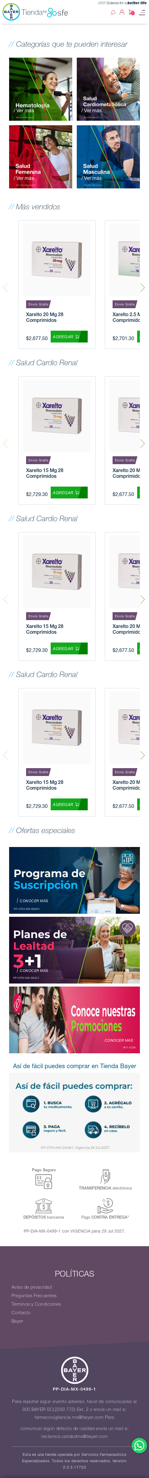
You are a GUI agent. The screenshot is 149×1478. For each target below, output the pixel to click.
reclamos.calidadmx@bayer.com (74, 1436)
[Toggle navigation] (142, 12)
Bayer (17, 1321)
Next (143, 285)
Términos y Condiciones (36, 1304)
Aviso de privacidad (32, 1287)
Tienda (45, 12)
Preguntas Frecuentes (34, 1295)
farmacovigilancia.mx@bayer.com (69, 1417)
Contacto (21, 1312)
